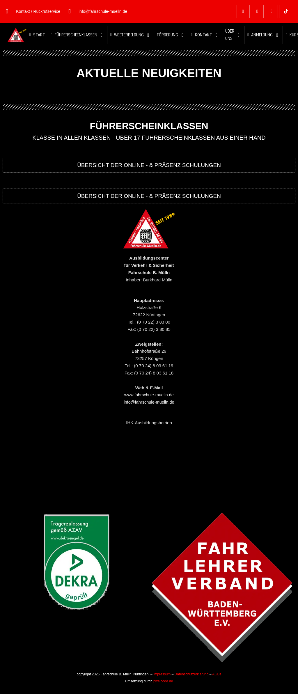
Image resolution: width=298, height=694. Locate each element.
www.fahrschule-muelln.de (148, 394)
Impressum (162, 674)
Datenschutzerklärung (192, 674)
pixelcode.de (163, 681)
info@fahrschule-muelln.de (149, 402)
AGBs (216, 674)
